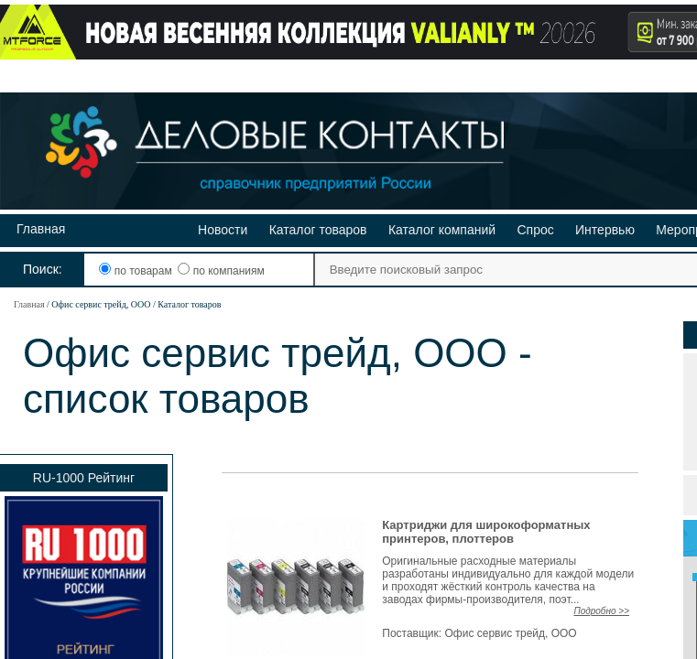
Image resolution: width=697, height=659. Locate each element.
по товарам (137, 271)
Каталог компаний (442, 229)
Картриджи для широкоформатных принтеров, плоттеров (486, 532)
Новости (222, 229)
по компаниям (221, 271)
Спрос (535, 229)
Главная (40, 228)
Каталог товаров (318, 229)
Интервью (605, 229)
